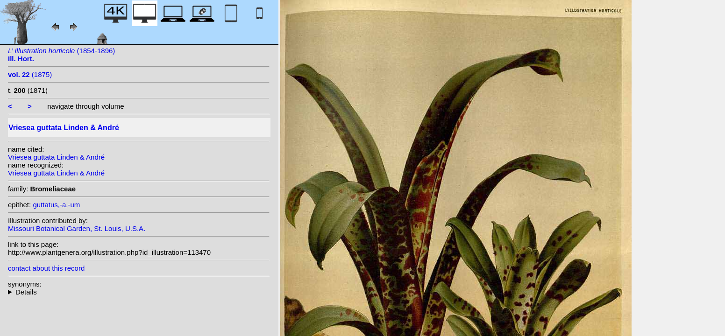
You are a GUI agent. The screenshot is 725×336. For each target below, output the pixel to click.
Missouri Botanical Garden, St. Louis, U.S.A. (76, 228)
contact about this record (46, 268)
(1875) (30, 74)
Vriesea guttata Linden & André (56, 157)
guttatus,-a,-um (56, 205)
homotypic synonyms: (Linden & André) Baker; (139, 292)
